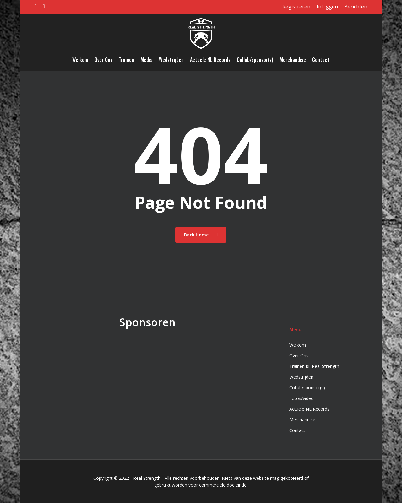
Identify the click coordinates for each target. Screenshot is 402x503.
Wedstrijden (301, 377)
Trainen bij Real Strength (314, 366)
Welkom (297, 345)
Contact (297, 430)
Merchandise (302, 420)
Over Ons (298, 356)
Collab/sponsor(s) (307, 388)
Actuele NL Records (309, 409)
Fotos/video (301, 398)
